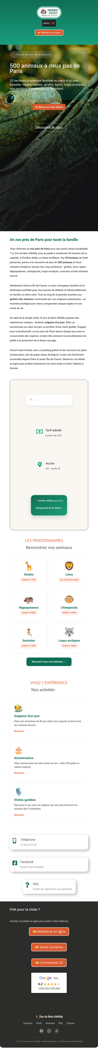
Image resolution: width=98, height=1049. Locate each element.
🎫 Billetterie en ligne (49, 32)
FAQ (36, 884)
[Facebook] (41, 1031)
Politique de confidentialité (70, 1041)
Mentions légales (49, 1041)
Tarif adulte (53, 430)
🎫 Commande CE (49, 962)
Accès (50, 463)
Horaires (27, 1023)
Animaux (50, 1023)
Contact (70, 1023)
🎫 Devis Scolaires (49, 947)
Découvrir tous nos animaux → (49, 661)
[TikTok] (57, 1031)
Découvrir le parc (49, 127)
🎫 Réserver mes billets (49, 107)
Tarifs (39, 1023)
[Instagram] (49, 1031)
